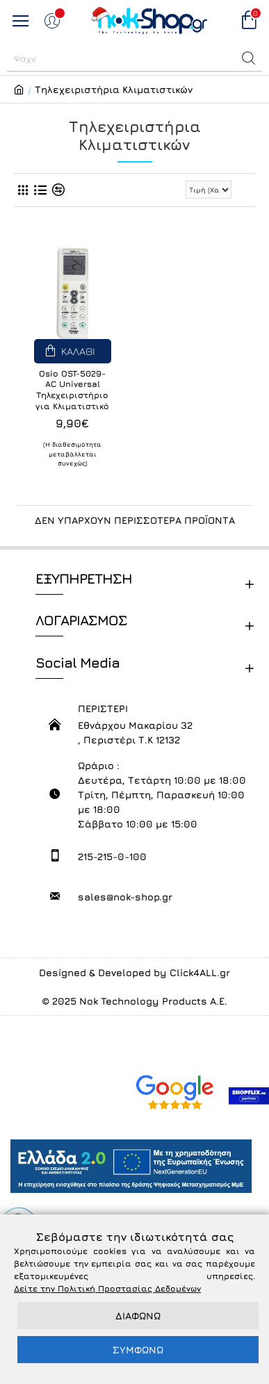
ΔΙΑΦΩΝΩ (138, 1315)
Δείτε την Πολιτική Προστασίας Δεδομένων (107, 1288)
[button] (249, 58)
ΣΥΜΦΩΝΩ (138, 1350)
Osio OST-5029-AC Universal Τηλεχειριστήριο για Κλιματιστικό (72, 389)
